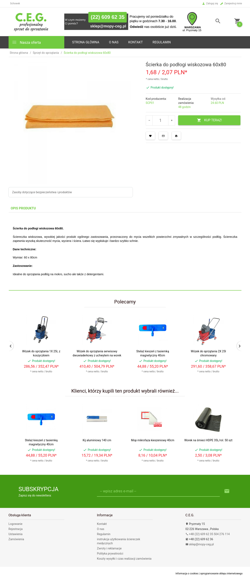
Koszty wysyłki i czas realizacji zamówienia (124, 558)
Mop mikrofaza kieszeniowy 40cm (152, 440)
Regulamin (162, 42)
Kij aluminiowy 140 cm (97, 440)
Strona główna (85, 42)
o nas (113, 42)
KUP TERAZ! (209, 120)
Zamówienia (16, 539)
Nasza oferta (26, 42)
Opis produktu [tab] (23, 208)
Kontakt (135, 42)
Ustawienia (16, 534)
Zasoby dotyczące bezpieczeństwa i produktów (42, 192)
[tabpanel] (125, 251)
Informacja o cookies (187, 573)
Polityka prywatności (110, 553)
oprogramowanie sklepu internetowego (221, 573)
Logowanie (15, 523)
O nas (100, 529)
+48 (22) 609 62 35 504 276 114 (208, 534)
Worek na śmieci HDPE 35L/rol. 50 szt (208, 440)
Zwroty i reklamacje (109, 548)
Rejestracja (16, 529)
